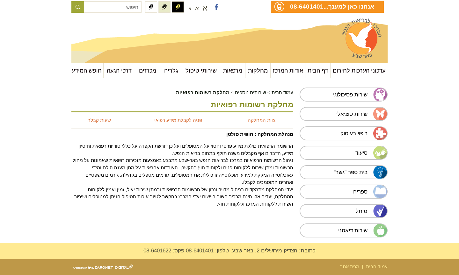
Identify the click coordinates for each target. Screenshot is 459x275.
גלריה (171, 70)
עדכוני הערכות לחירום (359, 70)
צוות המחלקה (261, 120)
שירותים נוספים (250, 92)
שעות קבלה (99, 120)
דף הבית (318, 70)
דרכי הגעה (119, 70)
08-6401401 (307, 6)
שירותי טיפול (201, 70)
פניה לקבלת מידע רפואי (178, 120)
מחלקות (258, 70)
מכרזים (147, 70)
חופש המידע (87, 70)
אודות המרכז (288, 70)
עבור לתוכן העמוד (103, 25)
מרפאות (232, 70)
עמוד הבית (282, 92)
